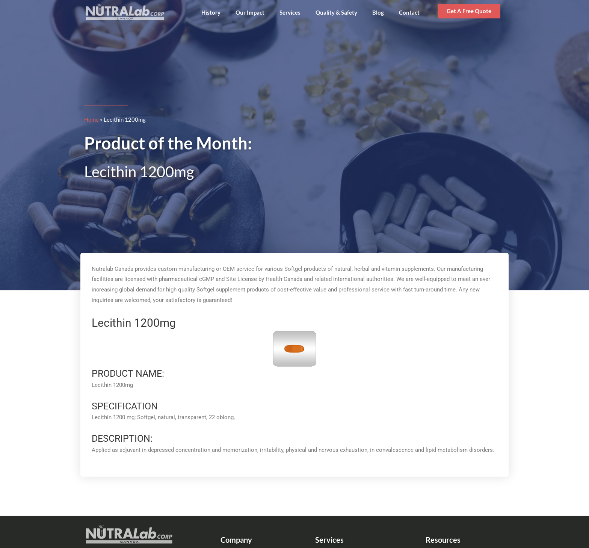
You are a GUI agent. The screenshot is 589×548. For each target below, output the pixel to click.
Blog (378, 12)
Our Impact (250, 12)
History (210, 12)
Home (91, 119)
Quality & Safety (336, 12)
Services (290, 12)
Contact (409, 12)
